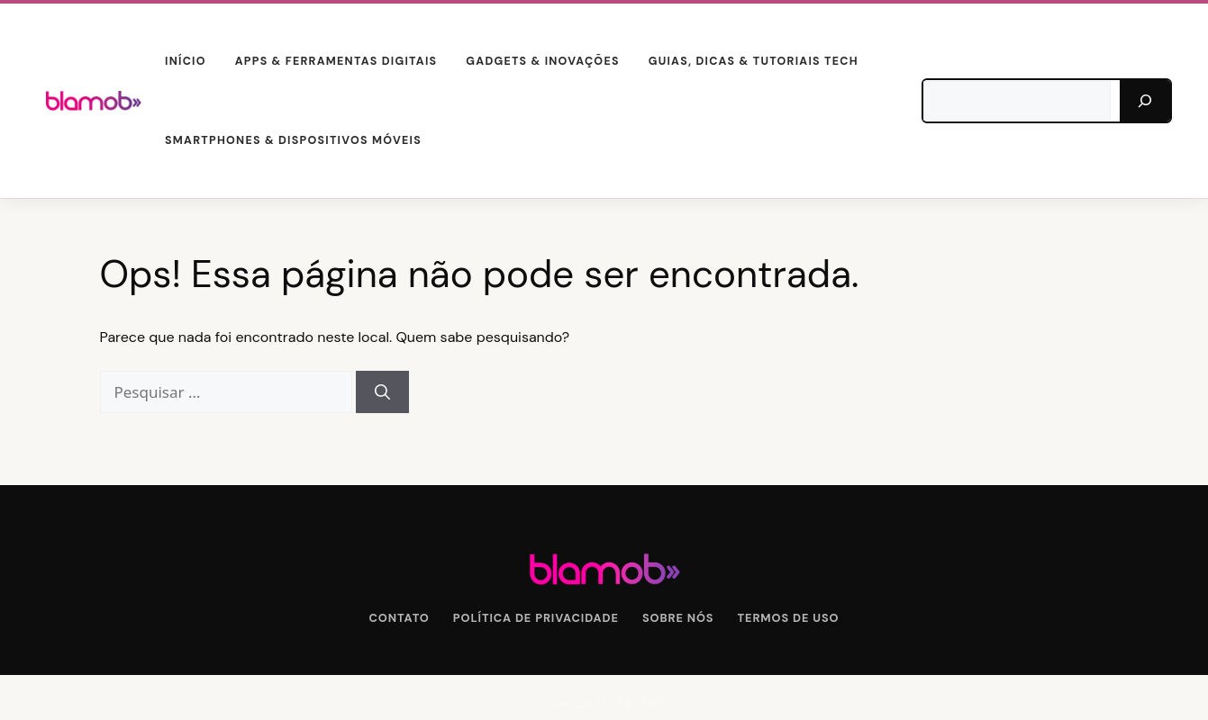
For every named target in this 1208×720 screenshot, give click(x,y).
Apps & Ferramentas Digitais (336, 61)
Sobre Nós (678, 618)
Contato (399, 618)
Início (185, 61)
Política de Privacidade (536, 618)
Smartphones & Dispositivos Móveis (293, 140)
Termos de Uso (789, 618)
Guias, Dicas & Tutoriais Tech (753, 61)
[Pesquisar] (1145, 101)
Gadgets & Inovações (542, 61)
